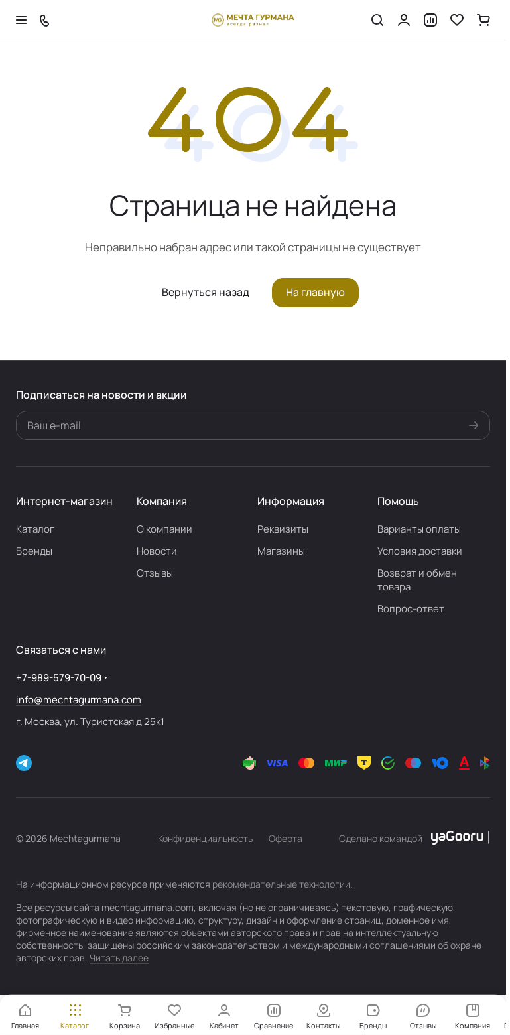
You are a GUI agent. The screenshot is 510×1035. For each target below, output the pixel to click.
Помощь (398, 501)
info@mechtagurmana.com (78, 700)
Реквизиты (282, 529)
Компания (162, 501)
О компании (164, 529)
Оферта (285, 838)
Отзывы (155, 573)
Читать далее (119, 957)
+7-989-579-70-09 (58, 678)
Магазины (281, 551)
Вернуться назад (205, 292)
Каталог (35, 529)
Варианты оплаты (419, 529)
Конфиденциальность (205, 838)
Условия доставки (419, 551)
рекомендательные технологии (281, 884)
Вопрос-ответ (410, 609)
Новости (157, 551)
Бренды (34, 551)
